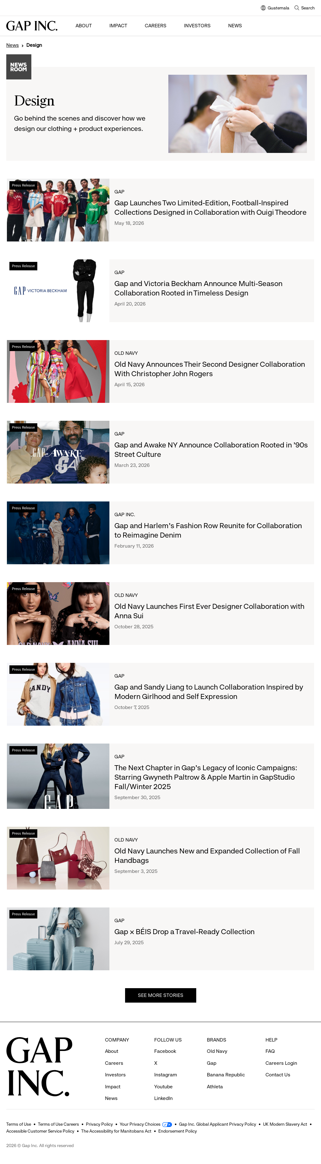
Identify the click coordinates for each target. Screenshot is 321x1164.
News (235, 26)
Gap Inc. (124, 514)
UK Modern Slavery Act (285, 1124)
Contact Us (278, 1063)
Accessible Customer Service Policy (40, 1131)
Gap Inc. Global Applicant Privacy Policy (217, 1124)
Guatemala (275, 8)
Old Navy (126, 353)
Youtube (163, 1075)
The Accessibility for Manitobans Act (116, 1131)
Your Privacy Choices (140, 1124)
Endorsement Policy (177, 1131)
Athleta (215, 1075)
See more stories (160, 995)
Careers (155, 26)
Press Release (23, 185)
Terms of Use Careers (58, 1124)
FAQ (270, 1039)
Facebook (165, 1039)
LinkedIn (163, 1087)
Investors (197, 26)
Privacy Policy (99, 1124)
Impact (118, 26)
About (84, 26)
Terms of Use (18, 1124)
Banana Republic (226, 1063)
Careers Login (281, 1051)
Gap (119, 192)
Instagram (165, 1063)
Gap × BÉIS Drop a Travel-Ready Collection (184, 931)
